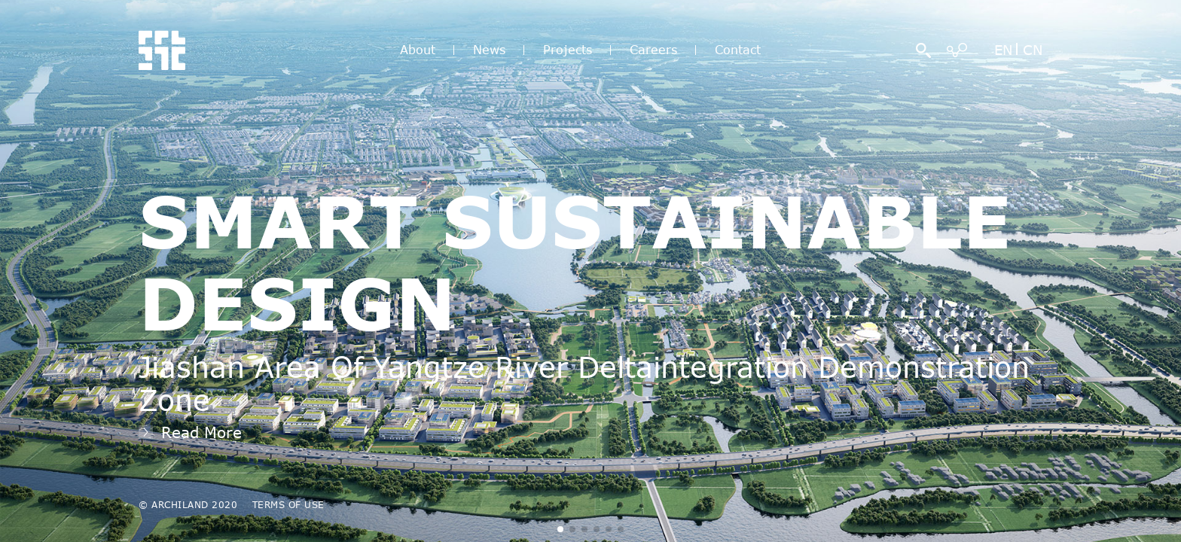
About (417, 49)
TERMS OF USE (288, 504)
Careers (653, 49)
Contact (738, 49)
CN (1032, 49)
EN (1003, 49)
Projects (567, 49)
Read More (201, 431)
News (489, 49)
